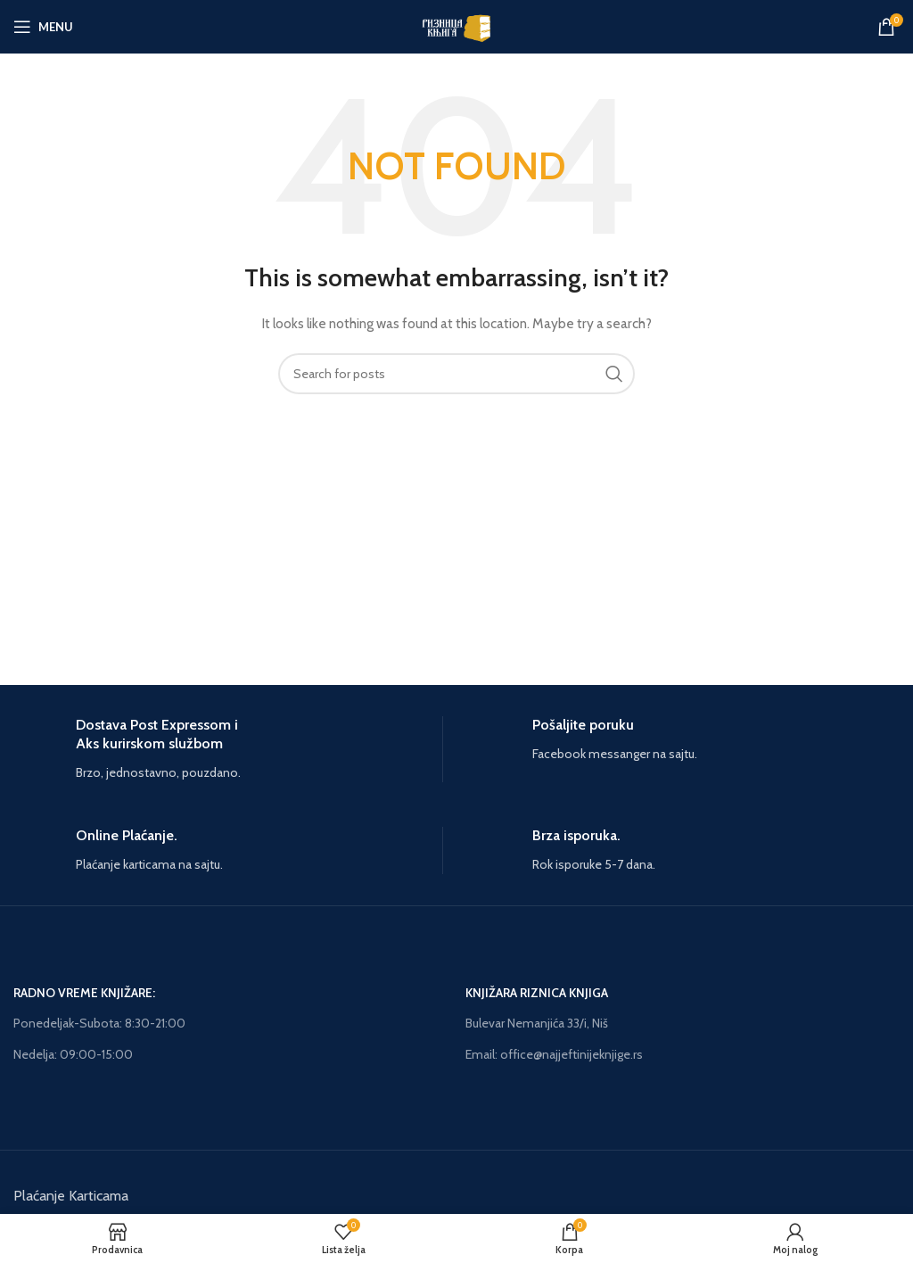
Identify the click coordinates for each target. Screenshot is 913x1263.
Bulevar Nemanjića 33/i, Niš (536, 1023)
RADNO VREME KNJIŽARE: (84, 993)
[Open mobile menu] (43, 27)
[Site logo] (456, 25)
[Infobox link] (227, 749)
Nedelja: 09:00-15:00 (73, 1054)
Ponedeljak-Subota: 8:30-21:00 (99, 1023)
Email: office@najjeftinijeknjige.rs (554, 1054)
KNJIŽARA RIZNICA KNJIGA (536, 993)
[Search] (456, 373)
